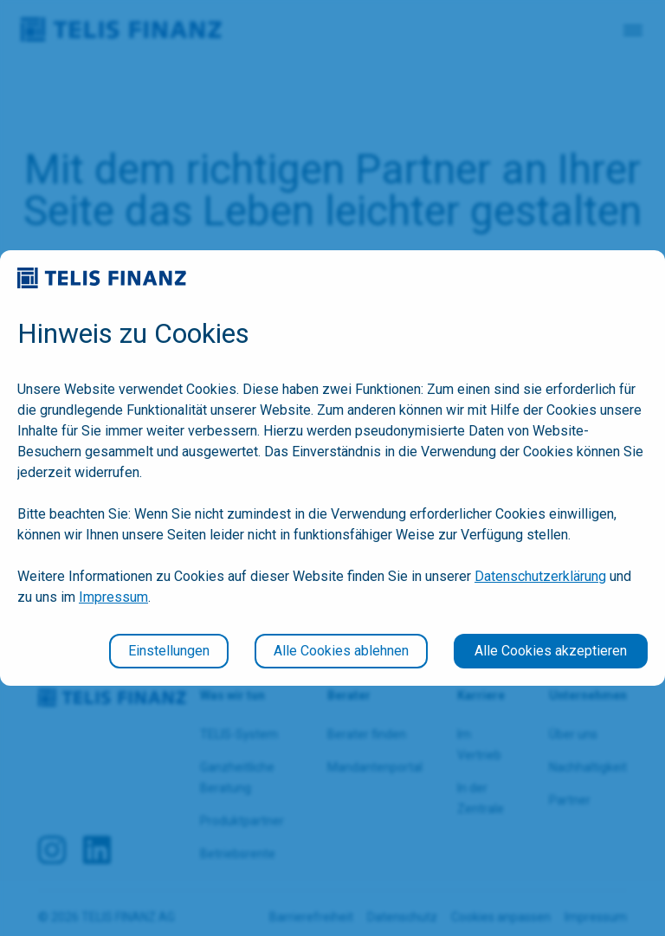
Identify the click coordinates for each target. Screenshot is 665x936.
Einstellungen (169, 650)
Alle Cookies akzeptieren (551, 650)
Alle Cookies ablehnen (341, 650)
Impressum (113, 597)
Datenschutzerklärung (540, 576)
